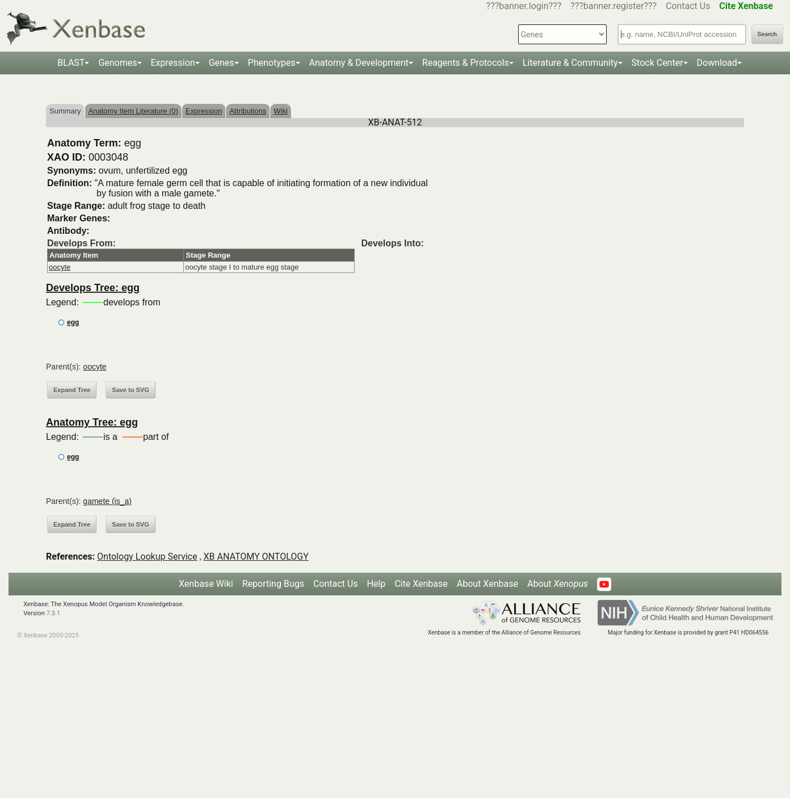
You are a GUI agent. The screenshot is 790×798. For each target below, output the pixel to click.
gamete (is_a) (107, 501)
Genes (221, 62)
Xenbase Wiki (206, 583)
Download (717, 62)
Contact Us (688, 6)
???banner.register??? (613, 6)
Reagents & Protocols (465, 62)
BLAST (71, 62)
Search (767, 34)
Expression (173, 62)
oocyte (59, 267)
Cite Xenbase (421, 583)
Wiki (281, 111)
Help (376, 583)
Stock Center (657, 62)
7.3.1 (54, 613)
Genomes (117, 62)
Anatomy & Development (359, 62)
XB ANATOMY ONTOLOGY (256, 556)
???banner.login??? (524, 6)
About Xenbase (487, 583)
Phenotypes (272, 62)
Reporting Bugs (273, 583)
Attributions (247, 111)
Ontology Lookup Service (147, 556)
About (557, 583)
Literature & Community (570, 62)
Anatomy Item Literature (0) (133, 111)
